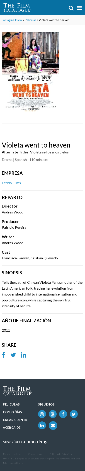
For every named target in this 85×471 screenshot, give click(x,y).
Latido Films (11, 182)
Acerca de (12, 427)
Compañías (12, 412)
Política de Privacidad (61, 454)
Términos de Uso (12, 454)
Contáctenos (35, 454)
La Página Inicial (12, 20)
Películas (30, 20)
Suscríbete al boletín (24, 442)
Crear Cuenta (15, 420)
